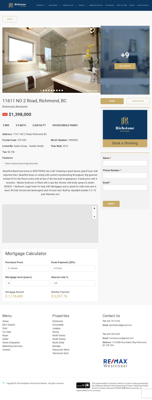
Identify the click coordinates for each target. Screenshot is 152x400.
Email (106, 182)
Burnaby (56, 346)
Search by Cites (68, 5)
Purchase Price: (14, 262)
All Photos (125, 66)
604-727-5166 (113, 321)
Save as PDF (138, 101)
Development (53, 5)
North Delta (58, 342)
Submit (111, 204)
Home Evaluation (11, 342)
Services (81, 5)
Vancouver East (60, 353)
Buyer (5, 335)
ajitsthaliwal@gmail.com (120, 325)
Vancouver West (60, 349)
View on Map (92, 91)
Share (112, 101)
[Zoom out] (94, 212)
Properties (40, 5)
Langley (56, 328)
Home (5, 321)
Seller (5, 339)
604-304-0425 (113, 334)
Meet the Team (122, 5)
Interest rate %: (60, 277)
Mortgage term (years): (18, 277)
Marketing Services (96, 5)
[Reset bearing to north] (94, 217)
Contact (132, 5)
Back (9, 19)
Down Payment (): (63, 262)
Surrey (55, 331)
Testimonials (109, 5)
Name (107, 158)
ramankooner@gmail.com (121, 338)
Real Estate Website (39, 383)
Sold (4, 328)
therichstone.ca (142, 5)
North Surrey (58, 335)
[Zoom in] (94, 208)
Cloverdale (58, 324)
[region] (50, 224)
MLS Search (8, 324)
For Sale (6, 331)
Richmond (57, 321)
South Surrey (59, 339)
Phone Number (112, 170)
